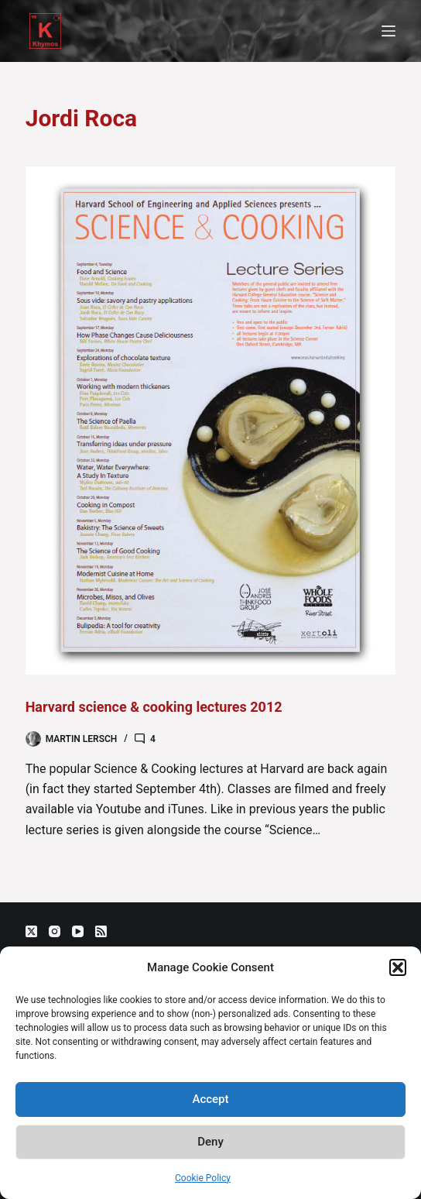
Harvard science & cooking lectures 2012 (154, 707)
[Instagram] (54, 931)
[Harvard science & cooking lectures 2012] (211, 421)
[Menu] (388, 31)
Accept (210, 1099)
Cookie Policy (203, 1178)
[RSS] (101, 931)
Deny (210, 1142)
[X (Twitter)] (31, 931)
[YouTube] (78, 931)
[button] (398, 967)
